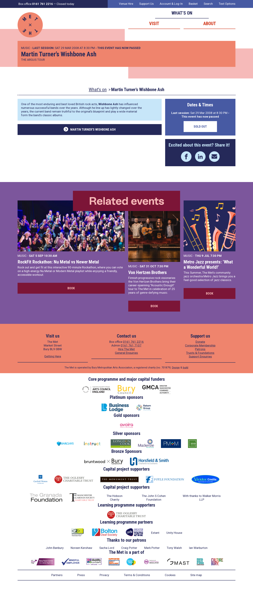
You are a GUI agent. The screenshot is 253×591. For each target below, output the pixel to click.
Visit (154, 23)
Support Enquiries (200, 356)
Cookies (170, 575)
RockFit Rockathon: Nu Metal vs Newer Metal (58, 262)
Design (176, 367)
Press (81, 575)
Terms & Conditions (137, 575)
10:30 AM (50, 255)
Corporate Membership (200, 345)
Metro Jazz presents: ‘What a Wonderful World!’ (208, 264)
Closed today (65, 4)
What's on (98, 89)
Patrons (200, 349)
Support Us (146, 3)
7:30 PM (162, 266)
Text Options (227, 3)
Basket (193, 3)
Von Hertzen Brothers (147, 272)
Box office (35, 4)
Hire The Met (126, 349)
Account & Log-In (171, 3)
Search (208, 3)
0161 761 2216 (133, 342)
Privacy (104, 575)
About (209, 23)
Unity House (174, 532)
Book (71, 288)
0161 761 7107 (131, 345)
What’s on (181, 13)
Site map (196, 575)
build (185, 367)
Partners (57, 575)
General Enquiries (126, 353)
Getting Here (52, 356)
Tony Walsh (174, 548)
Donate (200, 342)
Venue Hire (126, 3)
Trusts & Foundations (200, 353)
